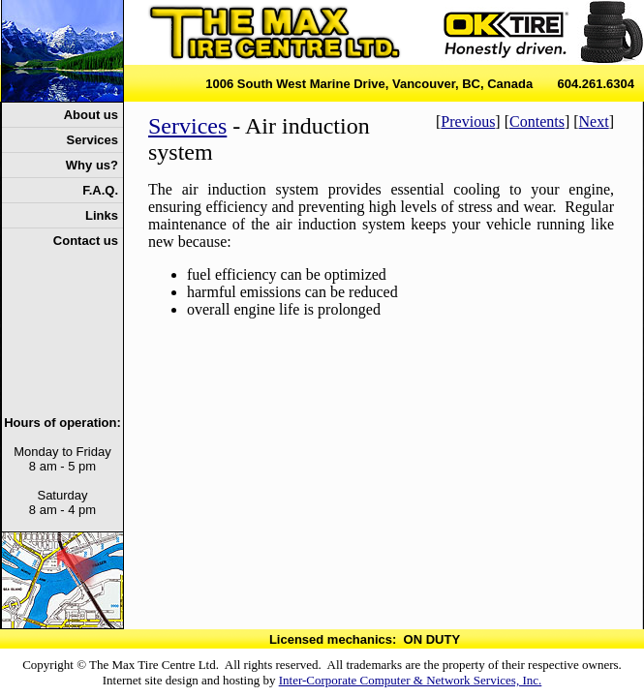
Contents (537, 121)
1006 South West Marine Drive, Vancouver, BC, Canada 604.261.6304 (419, 83)
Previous (468, 121)
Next (594, 121)
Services (187, 125)
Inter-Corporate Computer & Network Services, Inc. (410, 680)
